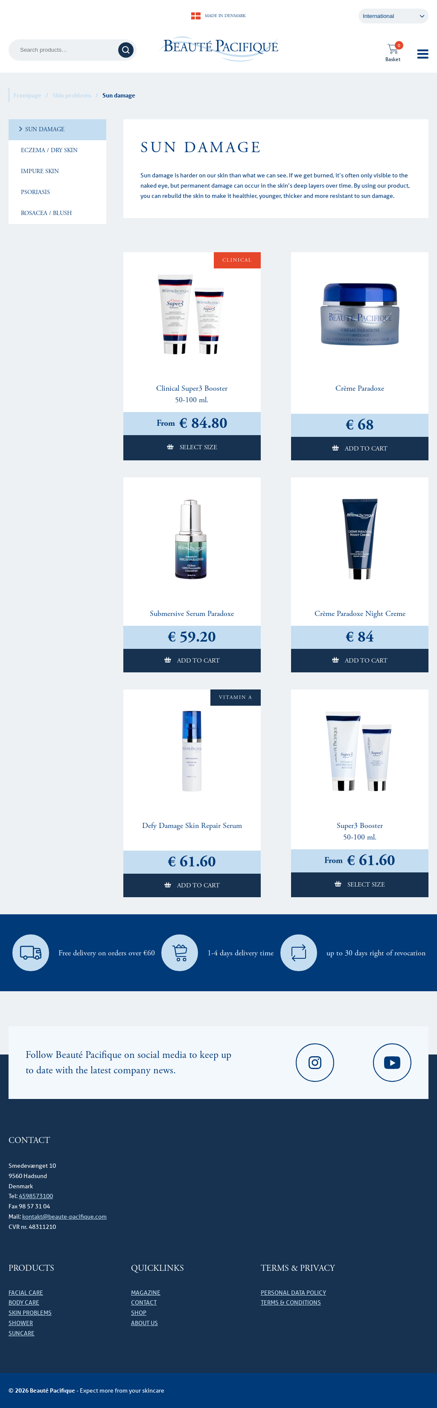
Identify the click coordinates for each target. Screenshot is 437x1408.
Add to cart (365, 449)
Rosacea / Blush (45, 213)
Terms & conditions (291, 1302)
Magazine (145, 1292)
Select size (197, 447)
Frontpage (27, 95)
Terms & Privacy (298, 1268)
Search (127, 50)
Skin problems (71, 95)
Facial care (26, 1292)
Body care (24, 1302)
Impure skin (39, 171)
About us (144, 1323)
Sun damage (43, 129)
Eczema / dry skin (48, 150)
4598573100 (36, 1196)
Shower (21, 1323)
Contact (144, 1302)
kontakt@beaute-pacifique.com (64, 1216)
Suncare (22, 1333)
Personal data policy (293, 1292)
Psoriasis (34, 192)
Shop (138, 1313)
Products (31, 1268)
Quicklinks (157, 1268)
